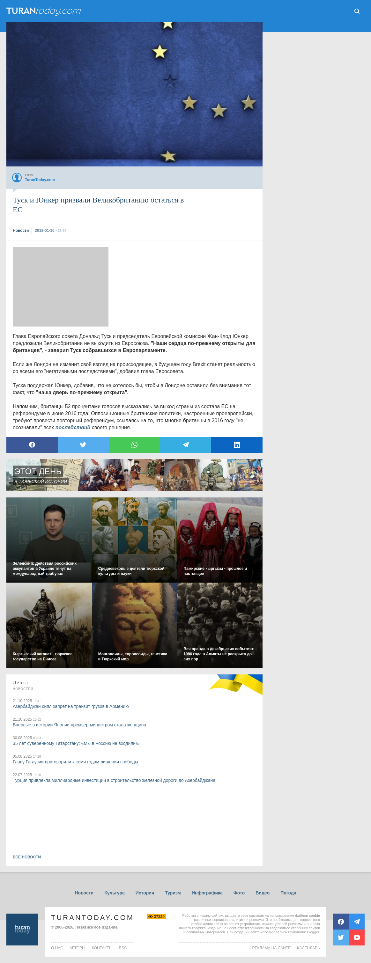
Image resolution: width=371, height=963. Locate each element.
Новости (84, 892)
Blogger (313, 932)
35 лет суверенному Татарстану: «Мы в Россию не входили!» (76, 743)
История (145, 892)
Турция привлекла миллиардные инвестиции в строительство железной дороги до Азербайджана (114, 780)
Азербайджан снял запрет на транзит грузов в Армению (71, 706)
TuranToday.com (92, 918)
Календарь (308, 948)
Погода (288, 892)
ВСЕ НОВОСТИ (27, 857)
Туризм (173, 892)
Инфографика (207, 892)
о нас (57, 948)
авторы (77, 948)
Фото (239, 892)
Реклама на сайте (271, 948)
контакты (102, 948)
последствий (73, 427)
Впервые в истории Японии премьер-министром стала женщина (79, 724)
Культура (114, 892)
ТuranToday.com (44, 11)
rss (123, 948)
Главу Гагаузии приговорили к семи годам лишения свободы (75, 761)
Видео (263, 892)
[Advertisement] (60, 287)
